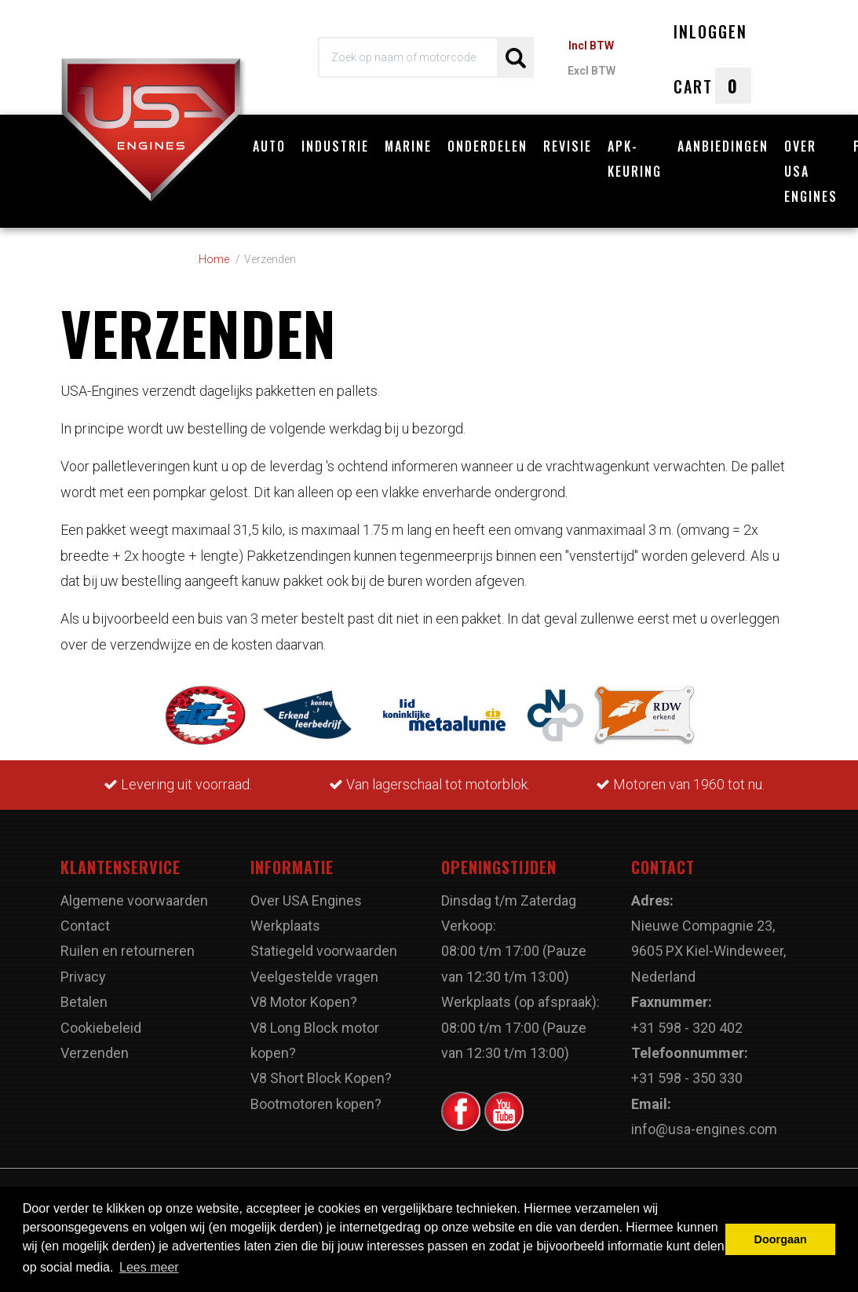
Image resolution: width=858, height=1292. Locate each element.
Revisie (567, 146)
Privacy (83, 976)
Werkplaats (285, 925)
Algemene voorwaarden (134, 900)
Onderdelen (487, 146)
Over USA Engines (811, 171)
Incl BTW (591, 45)
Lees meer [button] (149, 1267)
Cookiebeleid (100, 1027)
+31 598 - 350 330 (687, 1078)
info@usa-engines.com (704, 1129)
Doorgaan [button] (780, 1239)
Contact (85, 925)
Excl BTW (591, 70)
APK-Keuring (635, 159)
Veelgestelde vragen (314, 976)
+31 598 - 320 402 (687, 1027)
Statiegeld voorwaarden (323, 950)
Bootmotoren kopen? (316, 1104)
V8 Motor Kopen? (303, 1002)
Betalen (84, 1002)
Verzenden (94, 1053)
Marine (408, 146)
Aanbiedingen (723, 146)
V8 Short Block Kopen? (321, 1078)
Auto (269, 146)
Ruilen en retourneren (127, 950)
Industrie (335, 146)
